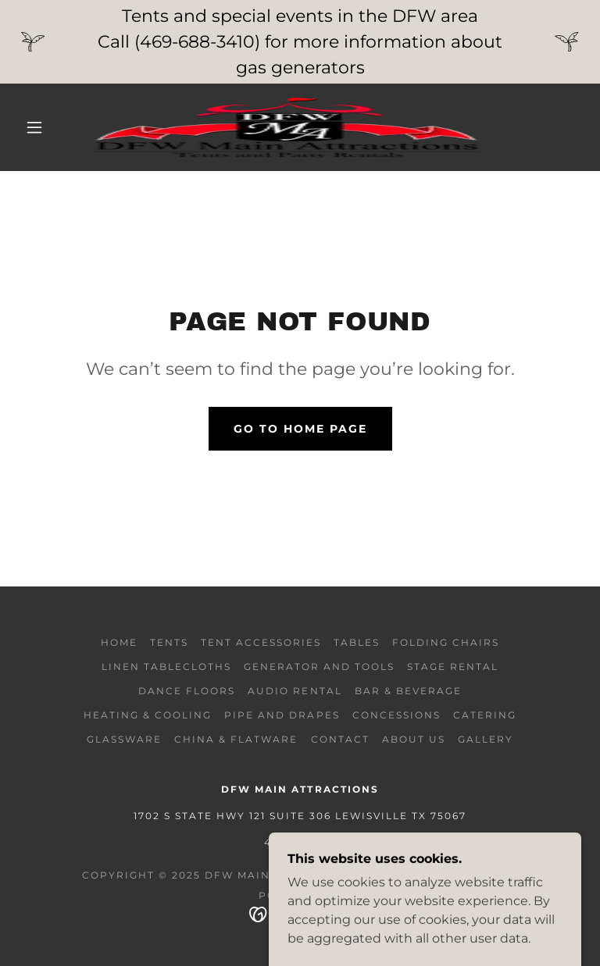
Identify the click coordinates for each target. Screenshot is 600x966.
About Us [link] (413, 739)
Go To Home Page (300, 429)
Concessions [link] (396, 715)
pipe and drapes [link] (281, 715)
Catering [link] (484, 715)
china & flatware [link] (236, 739)
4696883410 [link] (300, 842)
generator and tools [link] (319, 666)
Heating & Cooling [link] (148, 715)
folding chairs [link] (445, 642)
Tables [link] (357, 642)
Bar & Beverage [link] (408, 691)
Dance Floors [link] (186, 691)
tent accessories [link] (261, 642)
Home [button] (119, 642)
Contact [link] (340, 739)
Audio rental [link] (294, 691)
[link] (288, 127)
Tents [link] (169, 642)
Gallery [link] (485, 739)
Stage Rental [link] (452, 666)
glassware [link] (124, 739)
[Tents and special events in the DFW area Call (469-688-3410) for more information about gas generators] (300, 41)
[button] (34, 127)
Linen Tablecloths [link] (166, 666)
